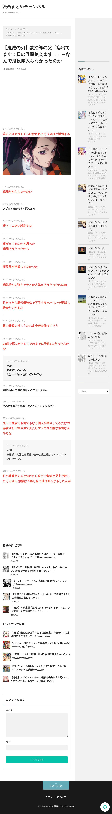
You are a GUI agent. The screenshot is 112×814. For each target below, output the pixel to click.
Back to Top (56, 786)
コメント (10, 710)
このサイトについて (56, 797)
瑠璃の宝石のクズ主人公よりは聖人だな (97, 226)
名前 (8, 741)
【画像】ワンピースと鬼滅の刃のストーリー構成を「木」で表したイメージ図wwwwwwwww (97, 368)
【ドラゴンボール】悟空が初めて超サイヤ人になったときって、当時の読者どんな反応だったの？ (97, 99)
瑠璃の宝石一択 (96, 248)
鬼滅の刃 (22, 69)
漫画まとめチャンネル (24, 6)
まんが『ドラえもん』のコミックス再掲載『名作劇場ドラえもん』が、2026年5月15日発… (98, 84)
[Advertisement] (37, 93)
